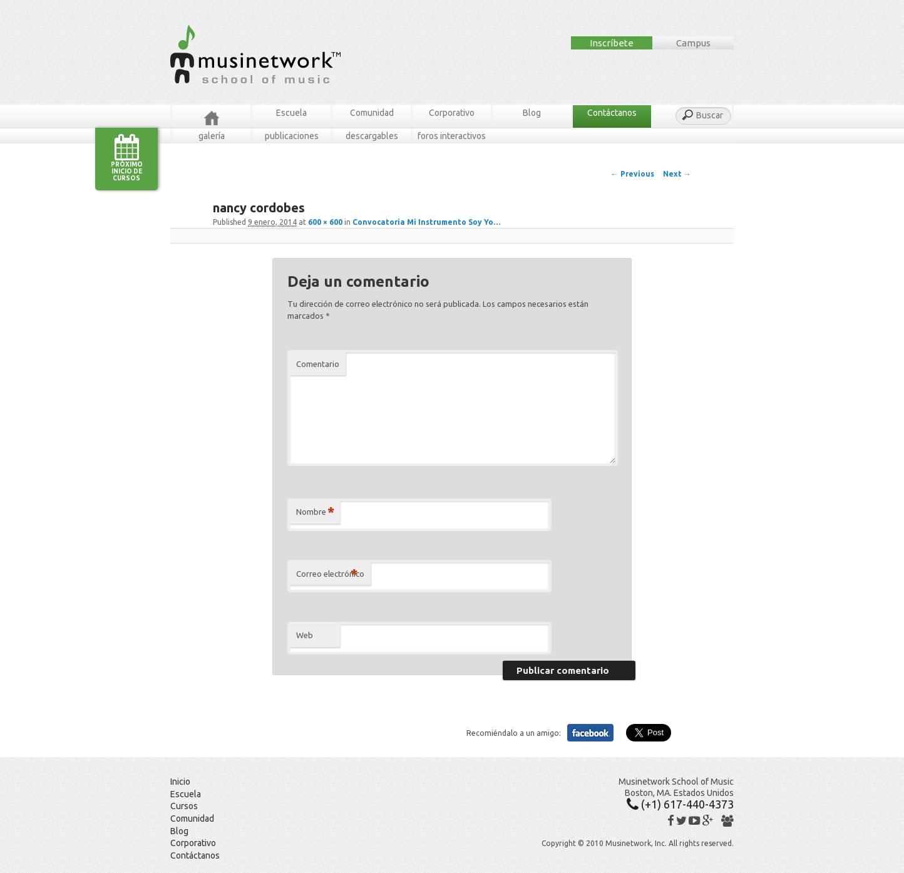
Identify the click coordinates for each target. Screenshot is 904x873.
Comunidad (372, 113)
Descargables (372, 136)
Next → (677, 174)
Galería (211, 136)
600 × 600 (325, 222)
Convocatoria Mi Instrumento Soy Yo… (426, 222)
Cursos (184, 806)
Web (304, 635)
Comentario (317, 363)
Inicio (180, 782)
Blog (532, 113)
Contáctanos (612, 113)
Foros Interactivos (452, 136)
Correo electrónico (330, 574)
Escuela (291, 113)
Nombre (315, 512)
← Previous (632, 174)
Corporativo (452, 113)
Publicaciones (292, 136)
